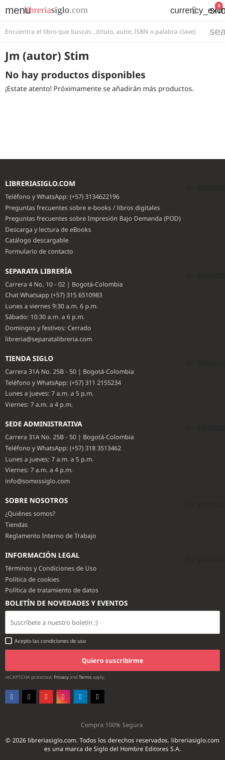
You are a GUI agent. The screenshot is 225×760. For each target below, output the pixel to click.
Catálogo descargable (36, 240)
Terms (85, 677)
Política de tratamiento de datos (51, 590)
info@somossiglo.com (37, 481)
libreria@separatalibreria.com (48, 339)
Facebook (12, 697)
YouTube (46, 697)
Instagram (63, 697)
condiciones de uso (63, 641)
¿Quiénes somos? (30, 513)
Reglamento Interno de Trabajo (50, 536)
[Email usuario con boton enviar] (112, 622)
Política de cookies (32, 579)
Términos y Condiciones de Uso (51, 568)
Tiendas (16, 524)
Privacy (61, 677)
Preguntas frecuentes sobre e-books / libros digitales (82, 208)
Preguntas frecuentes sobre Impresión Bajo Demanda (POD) (93, 218)
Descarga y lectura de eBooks (48, 229)
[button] (194, 10)
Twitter (29, 697)
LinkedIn (80, 697)
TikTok (97, 697)
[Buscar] (102, 31)
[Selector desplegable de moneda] (174, 10)
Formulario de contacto (39, 251)
